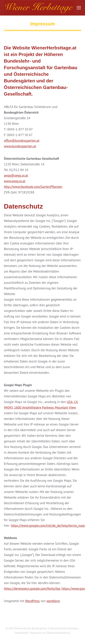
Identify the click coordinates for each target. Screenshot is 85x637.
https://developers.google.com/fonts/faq (32, 588)
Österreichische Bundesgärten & (32, 628)
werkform (53, 601)
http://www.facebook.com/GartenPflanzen (33, 187)
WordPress (32, 601)
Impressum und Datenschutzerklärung (50, 632)
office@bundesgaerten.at (21, 140)
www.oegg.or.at (14, 181)
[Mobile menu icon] (78, 7)
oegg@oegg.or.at (16, 175)
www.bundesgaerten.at (20, 146)
